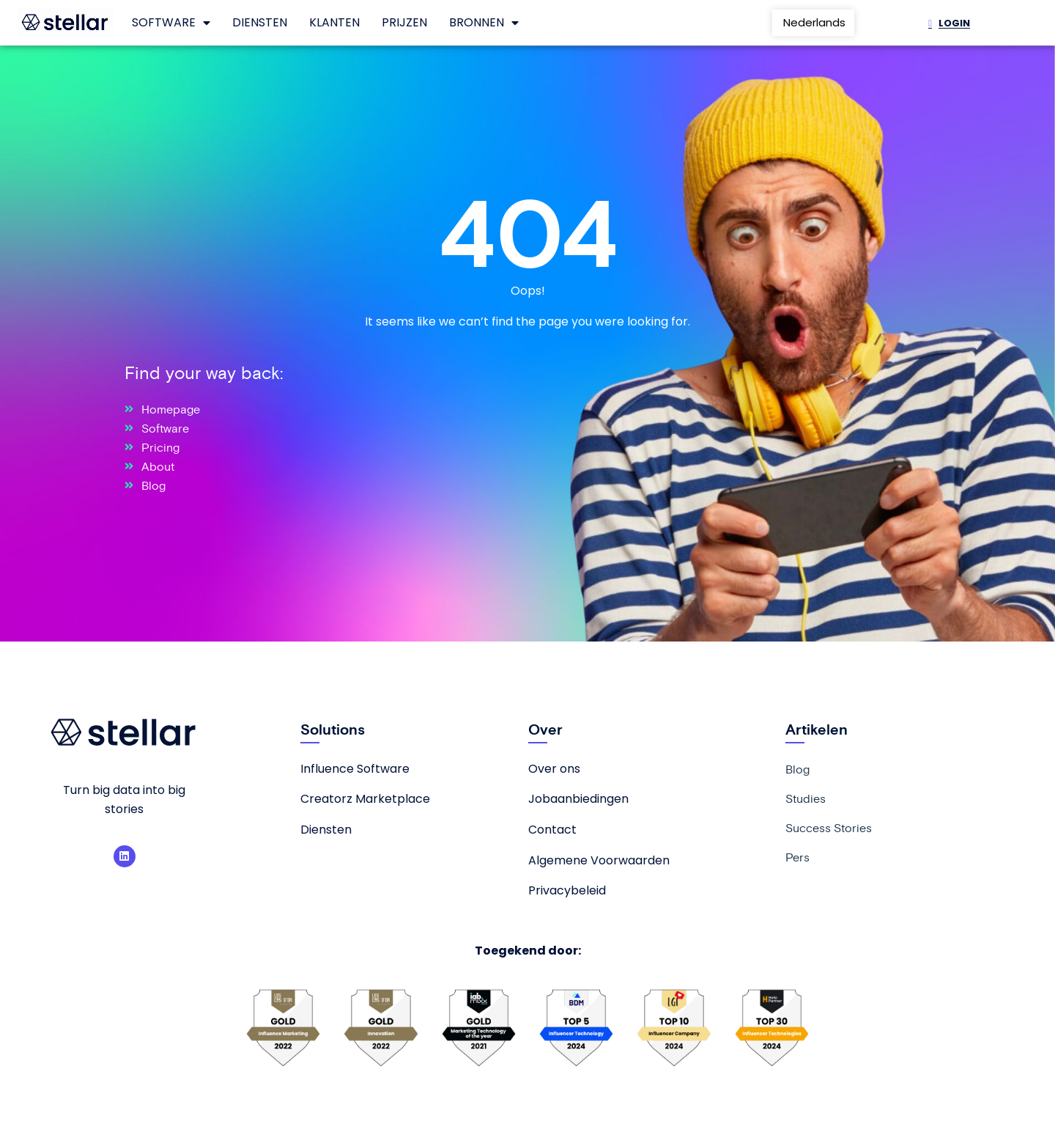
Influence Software (355, 768)
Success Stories (828, 827)
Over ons (554, 768)
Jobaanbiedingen (578, 798)
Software (171, 23)
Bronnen (484, 23)
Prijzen (404, 22)
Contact (552, 829)
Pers (797, 857)
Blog (797, 769)
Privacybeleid (567, 890)
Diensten (259, 22)
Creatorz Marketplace (365, 798)
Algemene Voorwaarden (599, 860)
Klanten (334, 22)
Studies (805, 798)
